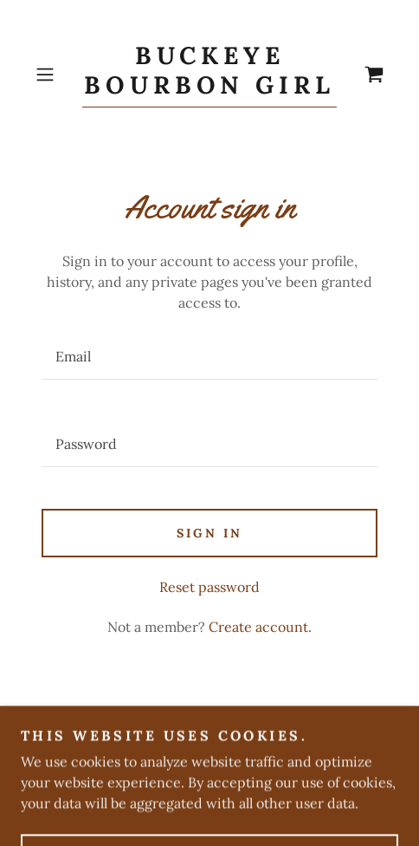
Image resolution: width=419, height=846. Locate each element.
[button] (55, 74)
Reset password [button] (209, 586)
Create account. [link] (260, 626)
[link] (209, 74)
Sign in (209, 533)
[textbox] (209, 357)
